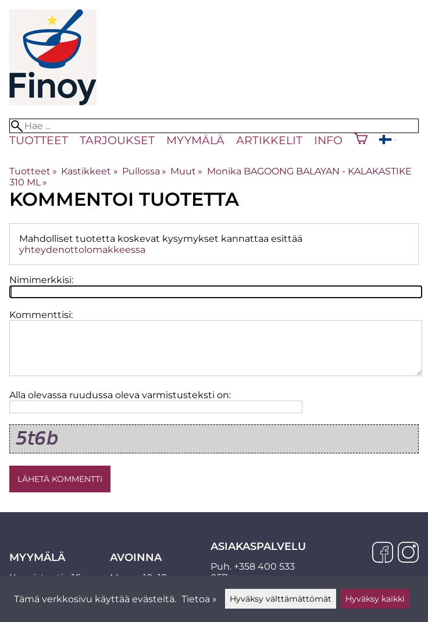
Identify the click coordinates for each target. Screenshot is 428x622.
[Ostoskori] (361, 140)
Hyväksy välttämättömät (280, 599)
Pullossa (144, 171)
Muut (186, 171)
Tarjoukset (117, 140)
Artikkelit (269, 140)
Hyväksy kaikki (375, 599)
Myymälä (195, 140)
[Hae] (214, 126)
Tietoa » (199, 599)
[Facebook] (382, 553)
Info (328, 140)
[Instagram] (408, 553)
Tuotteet (38, 140)
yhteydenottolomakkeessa (82, 249)
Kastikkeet (89, 171)
